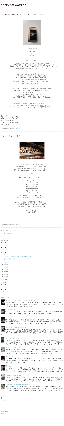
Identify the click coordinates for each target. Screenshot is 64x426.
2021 (4, 279)
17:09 (14, 224)
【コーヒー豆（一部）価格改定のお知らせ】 (17, 327)
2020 (4, 282)
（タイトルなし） (10, 318)
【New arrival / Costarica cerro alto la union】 (16, 356)
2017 (4, 289)
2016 (4, 291)
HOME (2, 413)
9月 (5, 264)
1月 (5, 276)
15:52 (14, 128)
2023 (4, 250)
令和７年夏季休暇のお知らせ (13, 338)
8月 (5, 267)
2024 (4, 247)
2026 (4, 242)
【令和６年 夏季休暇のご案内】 (14, 375)
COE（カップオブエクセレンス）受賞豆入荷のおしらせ (20, 300)
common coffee (14, 5)
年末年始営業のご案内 (10, 136)
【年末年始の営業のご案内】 (13, 347)
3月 (5, 274)
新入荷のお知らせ (10, 309)
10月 (5, 262)
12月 (5, 254)
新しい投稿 (4, 230)
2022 (4, 252)
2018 (4, 287)
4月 (5, 271)
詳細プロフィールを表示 (5, 400)
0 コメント (18, 128)
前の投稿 (9, 230)
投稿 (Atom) (10, 233)
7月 (5, 269)
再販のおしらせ (9, 366)
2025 (4, 245)
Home (14, 230)
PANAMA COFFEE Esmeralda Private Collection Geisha (23, 14)
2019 (4, 284)
